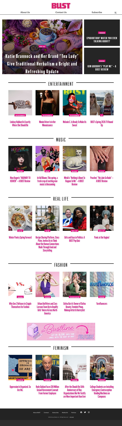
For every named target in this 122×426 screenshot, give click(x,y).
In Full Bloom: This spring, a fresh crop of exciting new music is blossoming (47, 180)
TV (101, 115)
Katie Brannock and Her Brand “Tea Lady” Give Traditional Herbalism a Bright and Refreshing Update (42, 58)
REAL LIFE (61, 198)
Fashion (61, 264)
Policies (73, 412)
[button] (115, 12)
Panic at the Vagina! (101, 236)
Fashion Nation (74, 297)
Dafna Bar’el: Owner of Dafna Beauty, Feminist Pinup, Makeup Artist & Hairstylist (74, 306)
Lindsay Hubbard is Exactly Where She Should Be (20, 123)
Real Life (42, 40)
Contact (46, 412)
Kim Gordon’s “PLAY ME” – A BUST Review (102, 67)
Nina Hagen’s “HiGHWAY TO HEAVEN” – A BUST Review (20, 179)
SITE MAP (72, 417)
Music (61, 138)
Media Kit (65, 412)
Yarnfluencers (101, 302)
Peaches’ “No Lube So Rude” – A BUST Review (101, 179)
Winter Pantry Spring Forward (20, 236)
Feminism (102, 33)
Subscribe (55, 412)
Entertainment (61, 83)
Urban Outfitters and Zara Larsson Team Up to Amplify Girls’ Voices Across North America (47, 307)
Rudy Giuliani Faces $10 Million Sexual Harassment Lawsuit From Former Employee (47, 389)
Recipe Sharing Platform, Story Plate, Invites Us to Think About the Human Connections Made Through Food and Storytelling (47, 243)
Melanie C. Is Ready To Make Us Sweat (74, 123)
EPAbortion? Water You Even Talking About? (102, 39)
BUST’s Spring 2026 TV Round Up (102, 123)
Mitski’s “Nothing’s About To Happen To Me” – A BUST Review (74, 180)
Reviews (102, 61)
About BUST (36, 412)
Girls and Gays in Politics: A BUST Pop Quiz (74, 238)
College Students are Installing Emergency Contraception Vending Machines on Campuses (102, 391)
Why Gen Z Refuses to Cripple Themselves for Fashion (20, 304)
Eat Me (20, 231)
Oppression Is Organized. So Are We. (20, 388)
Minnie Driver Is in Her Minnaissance (47, 123)
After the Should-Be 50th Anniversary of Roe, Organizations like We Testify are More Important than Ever (74, 391)
